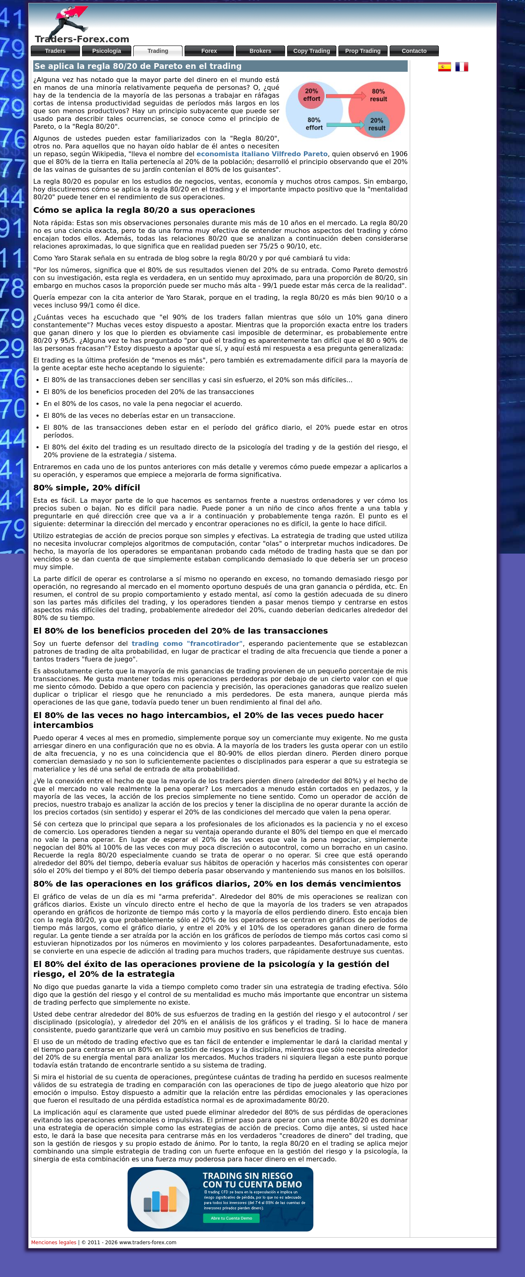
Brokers (261, 51)
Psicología (106, 51)
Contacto (414, 51)
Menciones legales (53, 1242)
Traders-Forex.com (82, 39)
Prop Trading (363, 51)
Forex (209, 51)
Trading (158, 51)
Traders (55, 51)
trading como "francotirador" (187, 644)
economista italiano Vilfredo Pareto (262, 154)
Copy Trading (311, 51)
